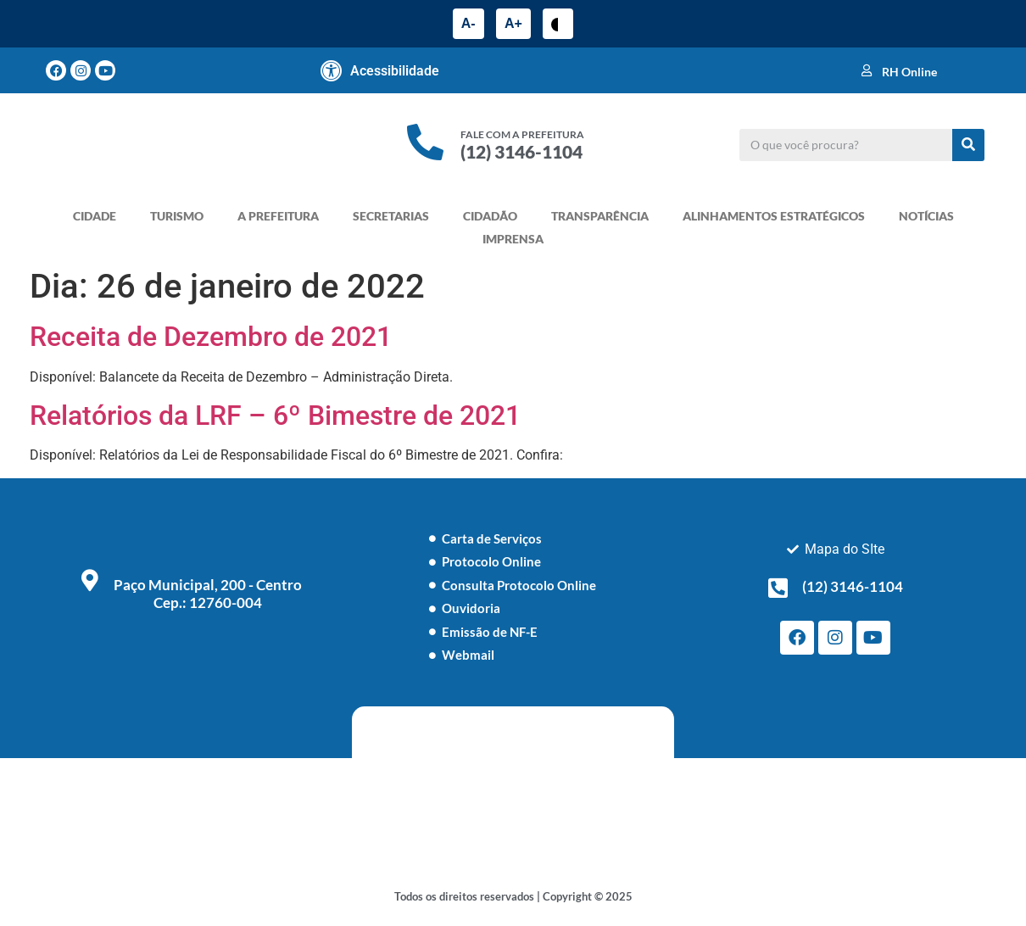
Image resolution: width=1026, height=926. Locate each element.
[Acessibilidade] (332, 70)
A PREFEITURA (278, 216)
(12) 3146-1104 (521, 151)
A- (468, 23)
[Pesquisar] (968, 145)
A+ (513, 23)
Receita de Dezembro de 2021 (211, 337)
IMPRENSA (513, 239)
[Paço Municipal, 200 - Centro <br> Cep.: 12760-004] (90, 580)
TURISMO (177, 216)
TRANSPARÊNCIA (600, 216)
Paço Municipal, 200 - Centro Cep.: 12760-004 (208, 593)
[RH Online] (867, 70)
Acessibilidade (394, 71)
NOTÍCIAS (926, 216)
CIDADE (94, 216)
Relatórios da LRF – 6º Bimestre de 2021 (275, 415)
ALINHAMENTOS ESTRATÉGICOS (774, 216)
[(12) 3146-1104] (778, 588)
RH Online (909, 71)
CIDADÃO (490, 216)
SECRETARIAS (391, 216)
